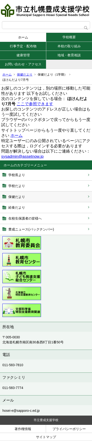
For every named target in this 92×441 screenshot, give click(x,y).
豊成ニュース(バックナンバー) (31, 229)
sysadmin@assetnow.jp (22, 156)
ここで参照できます (35, 104)
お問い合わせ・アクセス (23, 64)
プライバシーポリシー (69, 429)
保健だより (24, 74)
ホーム (23, 37)
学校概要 (69, 37)
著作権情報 (23, 429)
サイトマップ (46, 437)
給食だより (16, 207)
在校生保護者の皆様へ (25, 218)
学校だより (16, 186)
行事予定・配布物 (23, 46)
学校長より (16, 175)
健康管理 (23, 55)
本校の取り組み (69, 46)
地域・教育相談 (69, 55)
